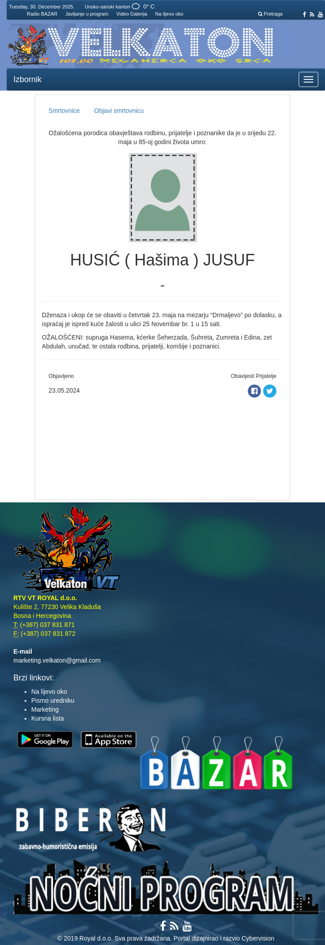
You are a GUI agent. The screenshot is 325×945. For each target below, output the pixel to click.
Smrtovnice (64, 110)
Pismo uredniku (53, 700)
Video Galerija (132, 14)
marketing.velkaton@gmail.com (57, 660)
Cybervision (258, 938)
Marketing (44, 709)
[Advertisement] (162, 446)
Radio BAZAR (42, 14)
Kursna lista (47, 718)
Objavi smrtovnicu (119, 110)
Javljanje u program (87, 14)
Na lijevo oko (169, 14)
